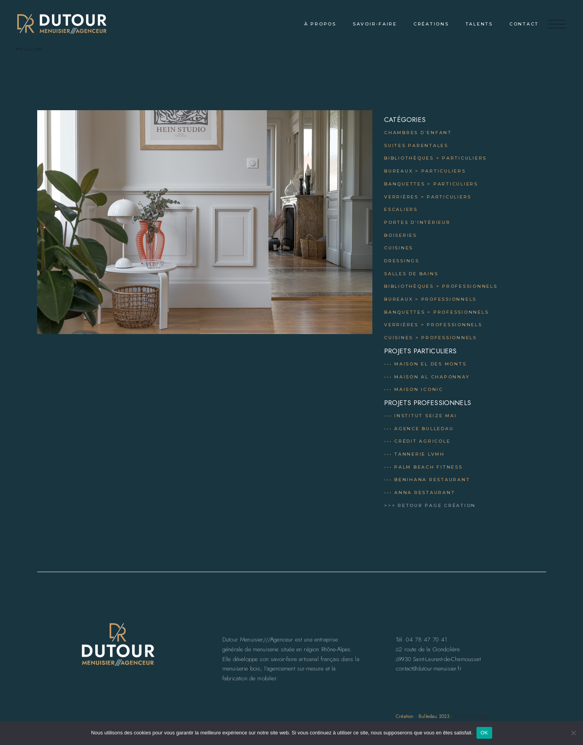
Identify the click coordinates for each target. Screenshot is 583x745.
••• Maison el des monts (425, 364)
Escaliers (401, 209)
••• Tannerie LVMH (414, 454)
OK (484, 733)
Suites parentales (416, 145)
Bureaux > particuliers (425, 171)
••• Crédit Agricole (417, 441)
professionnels (461, 312)
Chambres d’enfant (418, 132)
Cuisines (398, 248)
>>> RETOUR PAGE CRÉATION (430, 505)
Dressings (401, 260)
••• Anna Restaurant (419, 492)
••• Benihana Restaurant (427, 479)
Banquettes (404, 312)
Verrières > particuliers (427, 197)
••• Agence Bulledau (418, 428)
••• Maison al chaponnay (426, 377)
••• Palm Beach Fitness (423, 467)
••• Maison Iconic (413, 389)
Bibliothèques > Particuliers (435, 158)
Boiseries (400, 235)
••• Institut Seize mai (420, 415)
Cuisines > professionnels (430, 337)
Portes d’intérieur (417, 222)
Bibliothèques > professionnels (441, 286)
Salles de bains (411, 273)
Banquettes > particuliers (431, 184)
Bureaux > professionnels (430, 299)
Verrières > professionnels (433, 324)
